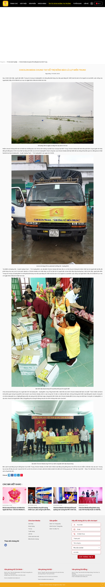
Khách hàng (42, 3)
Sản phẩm (32, 3)
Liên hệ (86, 3)
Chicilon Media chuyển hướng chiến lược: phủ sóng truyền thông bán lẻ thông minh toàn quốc (39, 509)
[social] (5, 545)
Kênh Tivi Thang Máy (55, 523)
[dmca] (9, 553)
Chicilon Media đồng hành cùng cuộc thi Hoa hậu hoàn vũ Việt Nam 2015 (90, 509)
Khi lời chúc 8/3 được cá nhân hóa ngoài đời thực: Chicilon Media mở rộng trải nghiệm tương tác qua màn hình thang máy (14, 509)
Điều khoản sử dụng (33, 539)
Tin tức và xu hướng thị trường (59, 3)
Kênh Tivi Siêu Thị (54, 529)
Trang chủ (14, 3)
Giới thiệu (23, 3)
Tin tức (30, 529)
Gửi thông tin (86, 557)
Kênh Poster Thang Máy (56, 526)
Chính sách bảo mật (33, 536)
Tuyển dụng (77, 3)
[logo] (9, 524)
